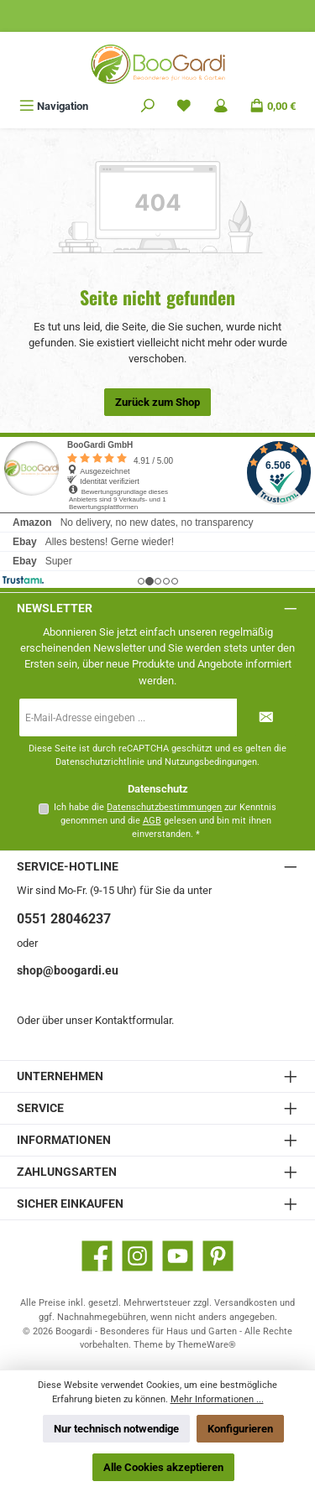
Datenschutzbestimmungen (164, 807)
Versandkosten (245, 1302)
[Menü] (53, 106)
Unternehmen (60, 1076)
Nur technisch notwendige (116, 1428)
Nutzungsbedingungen (211, 761)
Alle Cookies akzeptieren (163, 1467)
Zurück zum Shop (157, 402)
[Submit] (266, 717)
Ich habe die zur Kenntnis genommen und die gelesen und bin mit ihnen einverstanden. (165, 821)
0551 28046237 (64, 919)
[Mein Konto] (220, 106)
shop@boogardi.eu (67, 971)
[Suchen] (147, 106)
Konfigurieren (240, 1428)
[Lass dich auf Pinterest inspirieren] (218, 1256)
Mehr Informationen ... (217, 1399)
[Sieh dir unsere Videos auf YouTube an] (178, 1256)
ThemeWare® (206, 1344)
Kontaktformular (133, 1020)
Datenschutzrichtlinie (99, 761)
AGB (152, 820)
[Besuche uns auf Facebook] (97, 1256)
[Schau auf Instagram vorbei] (137, 1256)
